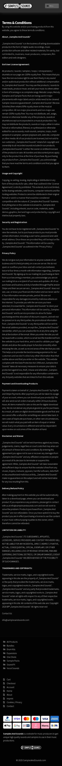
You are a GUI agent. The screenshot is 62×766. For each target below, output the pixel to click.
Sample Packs (13, 660)
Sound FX (11, 664)
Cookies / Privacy (14, 702)
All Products (12, 641)
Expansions (12, 653)
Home (9, 690)
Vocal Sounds (13, 668)
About (9, 694)
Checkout (11, 683)
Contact (10, 706)
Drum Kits (11, 649)
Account (10, 687)
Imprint (10, 698)
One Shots (11, 657)
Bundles (10, 645)
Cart (8, 679)
